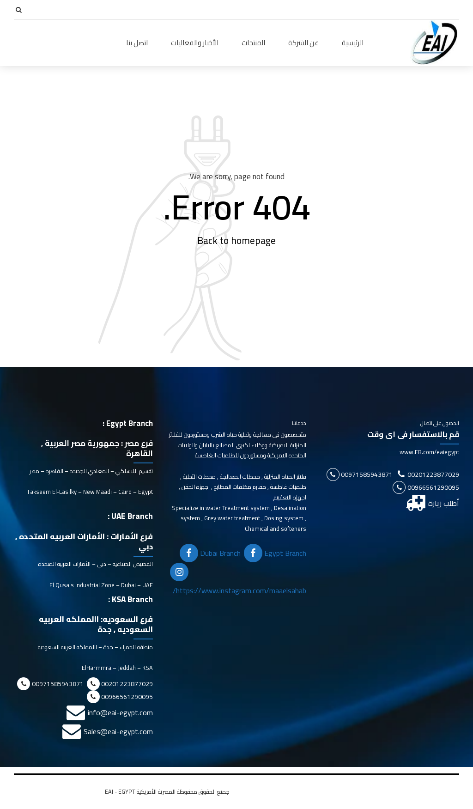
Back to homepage (236, 240)
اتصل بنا (137, 42)
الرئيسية (353, 42)
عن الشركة (303, 42)
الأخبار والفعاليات (194, 42)
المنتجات (253, 42)
